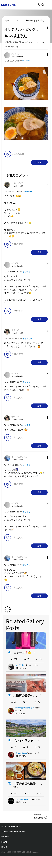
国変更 (4, 847)
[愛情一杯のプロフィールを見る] (15, 330)
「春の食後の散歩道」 (24, 785)
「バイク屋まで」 (24, 740)
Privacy (5, 837)
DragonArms (21, 753)
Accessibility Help (11, 826)
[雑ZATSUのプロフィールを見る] (15, 54)
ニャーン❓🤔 (22, 653)
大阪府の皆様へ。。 (25, 695)
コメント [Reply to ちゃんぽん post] (39, 162)
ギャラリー (27, 61)
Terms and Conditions (13, 831)
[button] (43, 54)
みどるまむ (20, 665)
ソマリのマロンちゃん (25, 708)
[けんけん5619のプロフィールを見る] (17, 183)
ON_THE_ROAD (22, 799)
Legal (4, 842)
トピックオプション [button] (43, 28)
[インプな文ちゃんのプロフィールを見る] (19, 457)
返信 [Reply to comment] (39, 252)
